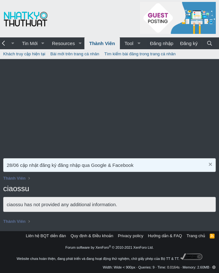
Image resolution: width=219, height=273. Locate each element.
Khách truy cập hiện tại (24, 53)
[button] (42, 43)
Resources (63, 43)
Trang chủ (196, 235)
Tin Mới (30, 43)
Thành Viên (102, 43)
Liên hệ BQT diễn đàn (46, 235)
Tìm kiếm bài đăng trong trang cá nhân (140, 53)
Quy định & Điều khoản (92, 235)
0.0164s (173, 267)
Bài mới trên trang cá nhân (75, 53)
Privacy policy (130, 235)
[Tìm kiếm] (209, 43)
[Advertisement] (109, 107)
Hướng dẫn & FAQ (165, 235)
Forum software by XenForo (110, 247)
